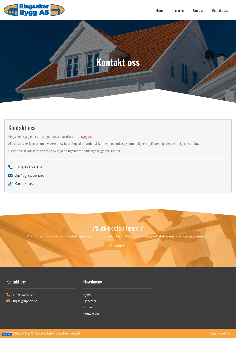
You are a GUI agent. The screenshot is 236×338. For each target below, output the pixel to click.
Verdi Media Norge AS (69, 333)
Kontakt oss (220, 10)
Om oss (198, 10)
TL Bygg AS (84, 137)
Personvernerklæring (220, 333)
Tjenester (178, 10)
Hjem (159, 10)
